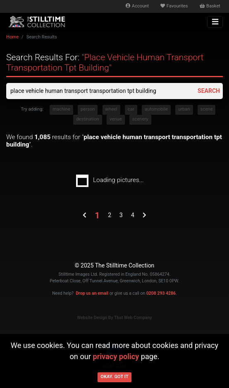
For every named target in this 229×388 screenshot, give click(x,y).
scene (206, 109)
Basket (210, 6)
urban (184, 109)
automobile (156, 109)
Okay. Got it (114, 376)
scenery (140, 119)
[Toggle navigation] (215, 22)
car (131, 109)
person (88, 109)
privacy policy (116, 356)
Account (137, 6)
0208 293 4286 (161, 293)
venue (116, 119)
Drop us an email (92, 293)
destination (87, 119)
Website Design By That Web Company (114, 317)
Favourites (174, 6)
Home (12, 37)
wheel (111, 109)
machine (61, 109)
